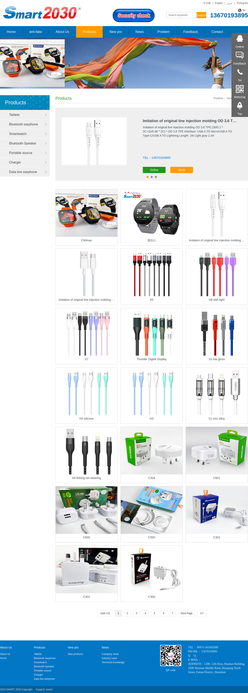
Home (11, 32)
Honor (3, 658)
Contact (217, 32)
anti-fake (35, 32)
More (181, 170)
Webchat (240, 97)
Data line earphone (23, 172)
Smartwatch (17, 134)
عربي (229, 3)
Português (242, 3)
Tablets (14, 115)
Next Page (186, 613)
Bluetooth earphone (23, 124)
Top (239, 114)
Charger (15, 162)
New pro (116, 32)
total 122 (105, 613)
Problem (163, 32)
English (219, 3)
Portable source (20, 153)
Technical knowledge (113, 662)
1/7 (202, 613)
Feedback (190, 32)
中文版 (207, 3)
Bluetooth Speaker (22, 143)
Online (154, 170)
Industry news (109, 658)
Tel (240, 80)
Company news (110, 654)
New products (75, 654)
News (140, 32)
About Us (62, 32)
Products (89, 32)
